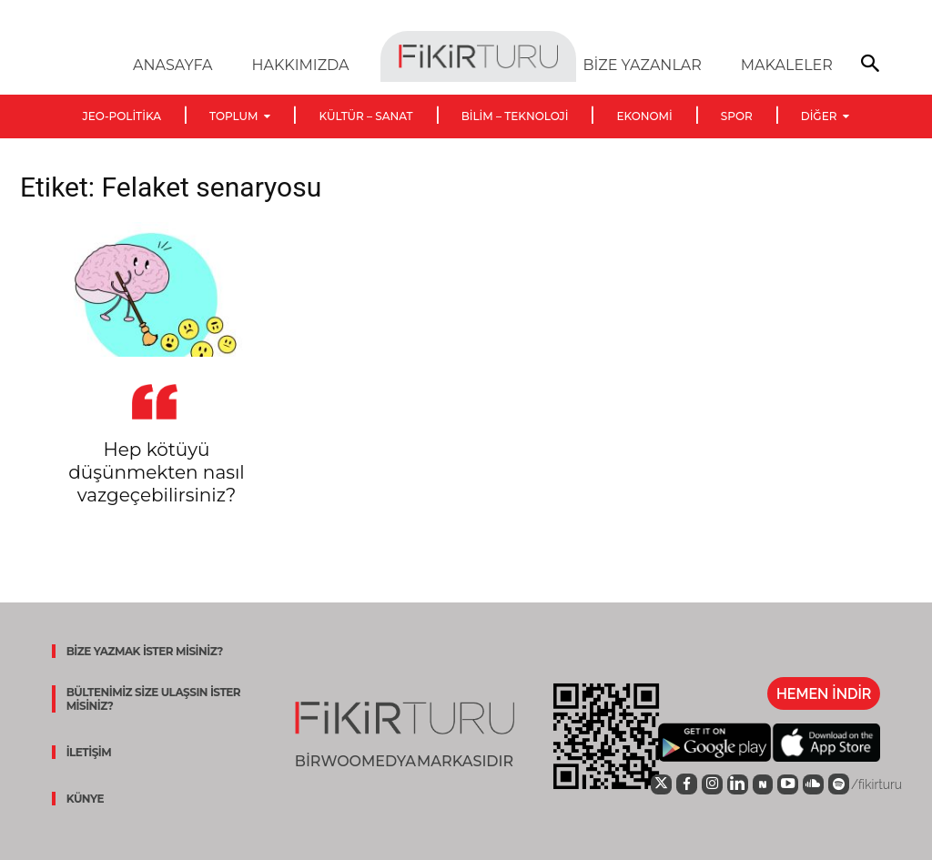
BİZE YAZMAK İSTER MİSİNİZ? (140, 651)
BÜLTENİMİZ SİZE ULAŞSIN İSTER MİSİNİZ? (149, 699)
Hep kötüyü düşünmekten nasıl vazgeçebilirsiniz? (156, 472)
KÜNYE (80, 798)
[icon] (648, 784)
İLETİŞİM (84, 752)
